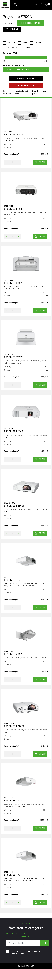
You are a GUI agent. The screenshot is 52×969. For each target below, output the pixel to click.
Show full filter (26, 78)
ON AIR (38, 43)
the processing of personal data (27, 951)
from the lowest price (21, 92)
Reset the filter (26, 85)
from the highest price (39, 92)
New (25, 43)
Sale (28, 47)
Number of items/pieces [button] (26, 70)
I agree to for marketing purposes (26, 952)
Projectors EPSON (30, 23)
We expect (13, 47)
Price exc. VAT (10, 53)
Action (11, 43)
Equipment (12, 29)
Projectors (7, 23)
